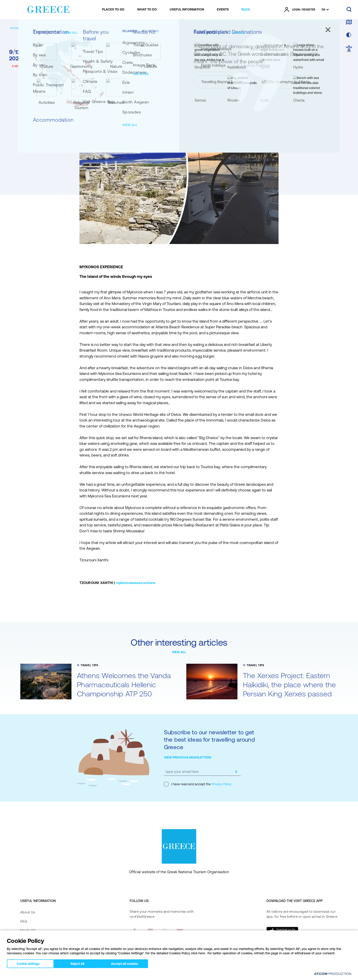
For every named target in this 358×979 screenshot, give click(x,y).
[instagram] (150, 931)
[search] (349, 9)
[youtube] (180, 931)
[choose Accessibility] (349, 49)
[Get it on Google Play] (282, 945)
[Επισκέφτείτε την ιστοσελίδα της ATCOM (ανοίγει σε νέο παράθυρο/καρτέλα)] (319, 974)
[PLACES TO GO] (113, 9)
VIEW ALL (179, 652)
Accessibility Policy (35, 949)
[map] (348, 22)
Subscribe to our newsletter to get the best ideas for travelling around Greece (209, 739)
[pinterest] (134, 944)
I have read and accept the (198, 784)
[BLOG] (246, 9)
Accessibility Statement (38, 958)
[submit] (236, 772)
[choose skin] (349, 35)
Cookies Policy (125, 974)
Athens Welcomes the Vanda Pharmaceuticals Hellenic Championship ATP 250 (124, 684)
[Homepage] (18, 28)
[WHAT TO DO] (147, 9)
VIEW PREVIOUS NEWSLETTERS (187, 757)
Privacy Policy (221, 784)
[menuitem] (113, 9)
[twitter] (165, 931)
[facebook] (134, 931)
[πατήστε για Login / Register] (300, 9)
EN (323, 9)
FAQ (23, 921)
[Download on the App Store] (282, 931)
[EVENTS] (223, 9)
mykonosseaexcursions (135, 583)
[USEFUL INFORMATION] (187, 9)
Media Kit (27, 930)
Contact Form (31, 940)
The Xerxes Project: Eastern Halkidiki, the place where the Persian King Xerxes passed (289, 684)
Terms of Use (103, 974)
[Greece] (48, 8)
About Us (27, 912)
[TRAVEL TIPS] (48, 28)
